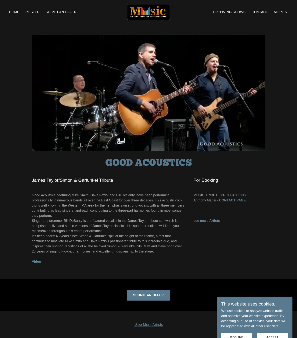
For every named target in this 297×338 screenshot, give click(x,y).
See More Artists (148, 324)
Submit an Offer (148, 295)
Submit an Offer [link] (61, 12)
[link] (148, 12)
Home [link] (14, 12)
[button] (281, 12)
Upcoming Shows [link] (229, 12)
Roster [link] (32, 12)
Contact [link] (260, 12)
